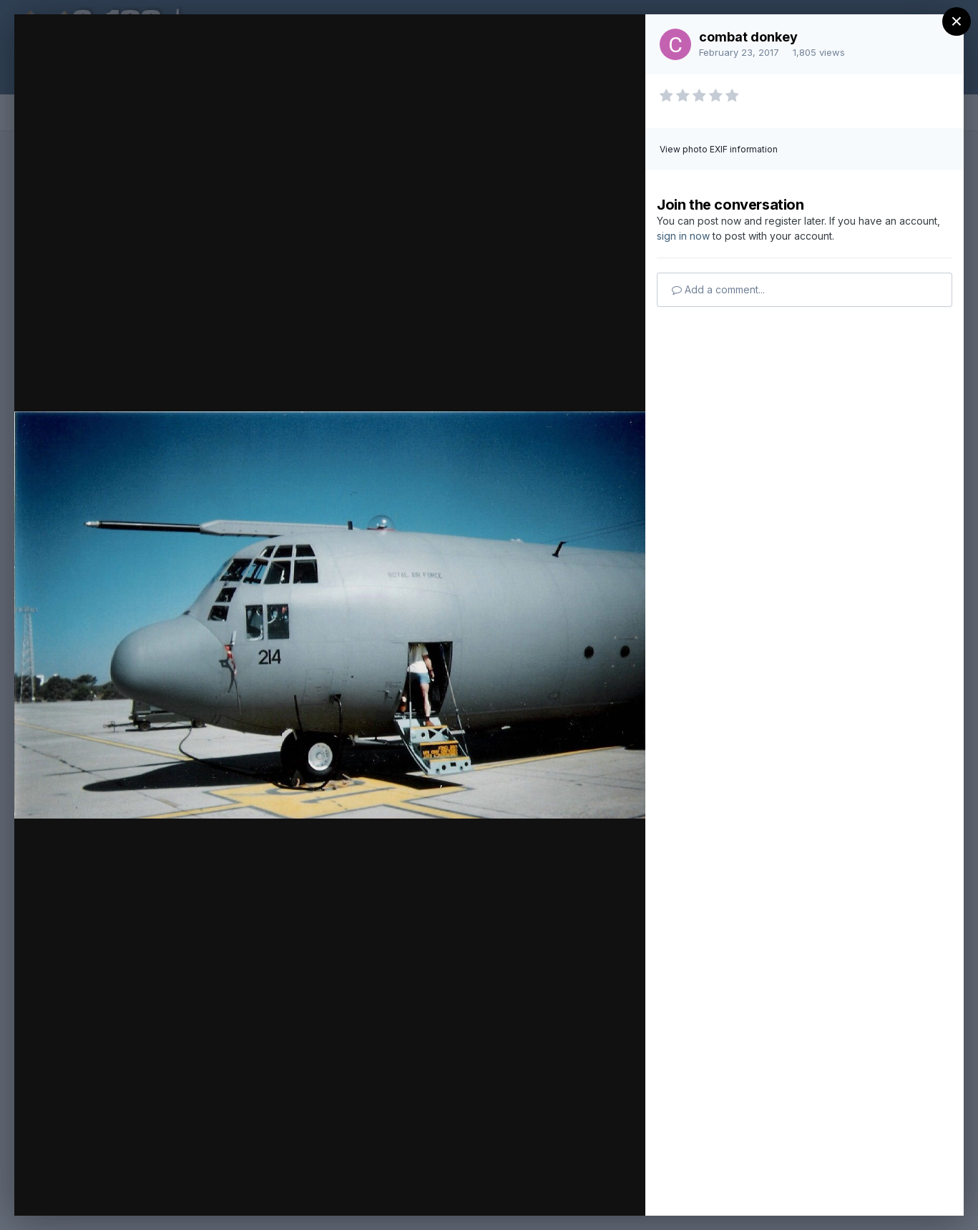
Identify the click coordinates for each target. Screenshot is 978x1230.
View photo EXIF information (719, 149)
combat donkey (748, 36)
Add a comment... (718, 289)
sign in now (683, 236)
